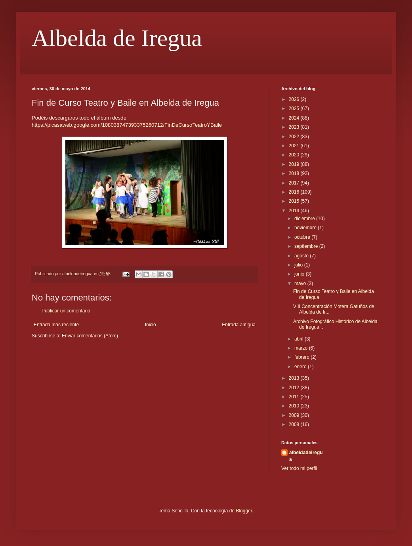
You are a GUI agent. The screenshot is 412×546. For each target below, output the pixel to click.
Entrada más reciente (56, 324)
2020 (295, 155)
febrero (302, 357)
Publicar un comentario (66, 311)
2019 (295, 164)
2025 (295, 108)
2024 (295, 118)
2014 (295, 210)
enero (301, 366)
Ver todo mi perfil (299, 468)
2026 (295, 99)
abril (299, 339)
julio (299, 265)
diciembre (305, 218)
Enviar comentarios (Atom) (90, 336)
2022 (295, 136)
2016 (295, 192)
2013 (295, 378)
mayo (300, 283)
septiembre (306, 246)
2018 (295, 173)
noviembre (306, 227)
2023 (295, 127)
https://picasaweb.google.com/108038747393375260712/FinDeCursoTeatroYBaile (127, 125)
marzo (301, 348)
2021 (295, 145)
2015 (295, 201)
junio (300, 274)
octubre (302, 237)
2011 (295, 397)
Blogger (244, 511)
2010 (295, 406)
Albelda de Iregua (117, 38)
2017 (295, 183)
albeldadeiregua (306, 456)
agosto (302, 256)
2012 (295, 387)
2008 (295, 424)
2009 (295, 415)
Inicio (150, 324)
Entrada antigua (239, 324)
